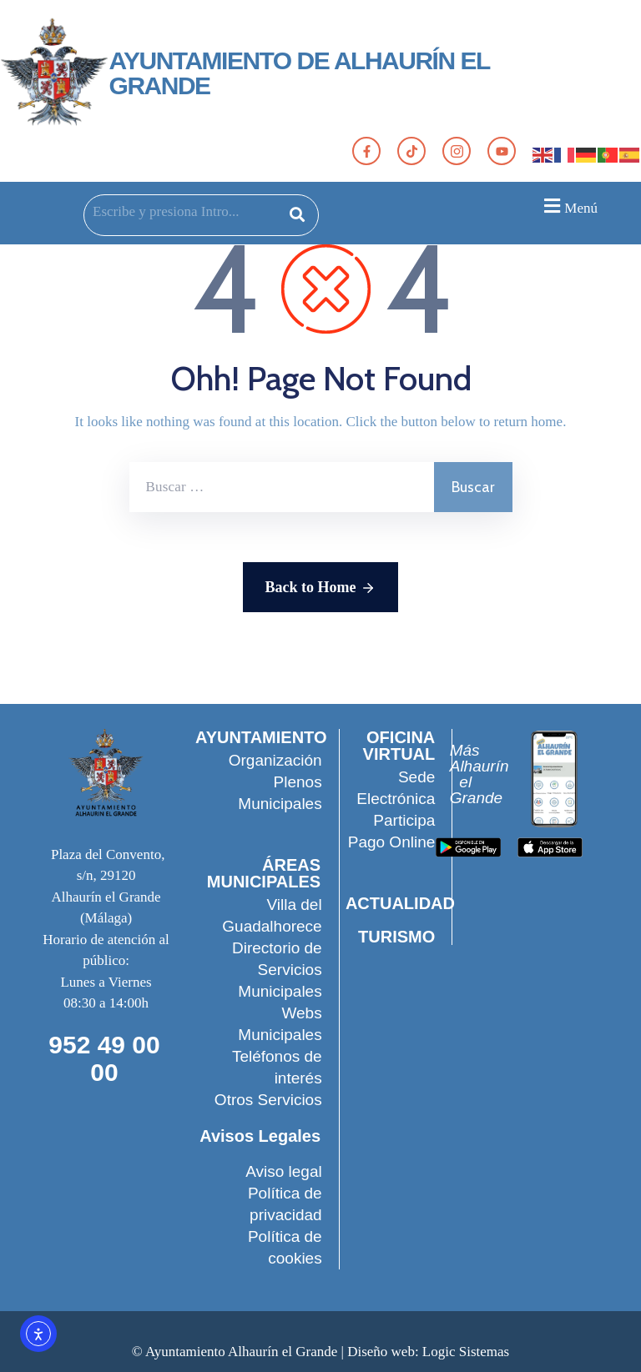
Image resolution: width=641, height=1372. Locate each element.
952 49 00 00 (103, 1058)
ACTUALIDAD (400, 903)
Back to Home (320, 588)
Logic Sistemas (465, 1351)
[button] (568, 205)
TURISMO (395, 936)
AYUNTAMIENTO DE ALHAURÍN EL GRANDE (299, 73)
